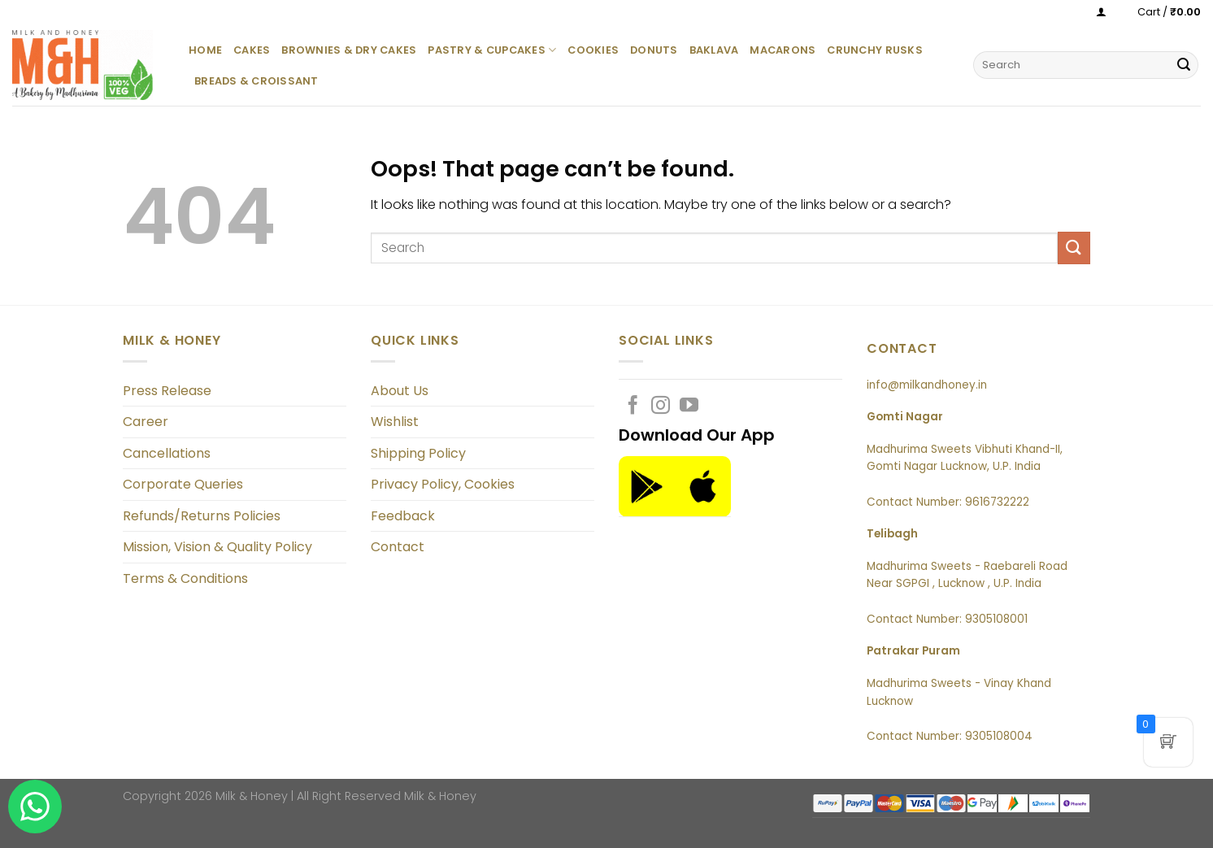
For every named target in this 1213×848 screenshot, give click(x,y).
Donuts (654, 50)
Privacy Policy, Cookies (443, 484)
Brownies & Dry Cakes (348, 50)
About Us (399, 390)
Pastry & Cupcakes (492, 50)
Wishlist (395, 421)
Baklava (714, 50)
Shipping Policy (418, 453)
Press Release (167, 390)
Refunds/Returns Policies (201, 516)
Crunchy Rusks (874, 50)
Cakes (251, 50)
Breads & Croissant (256, 81)
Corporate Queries (183, 484)
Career (145, 421)
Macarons (782, 50)
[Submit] (1184, 65)
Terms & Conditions (185, 578)
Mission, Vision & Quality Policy (217, 546)
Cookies (593, 50)
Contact (397, 546)
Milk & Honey (440, 796)
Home (205, 50)
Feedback (403, 516)
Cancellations (167, 453)
